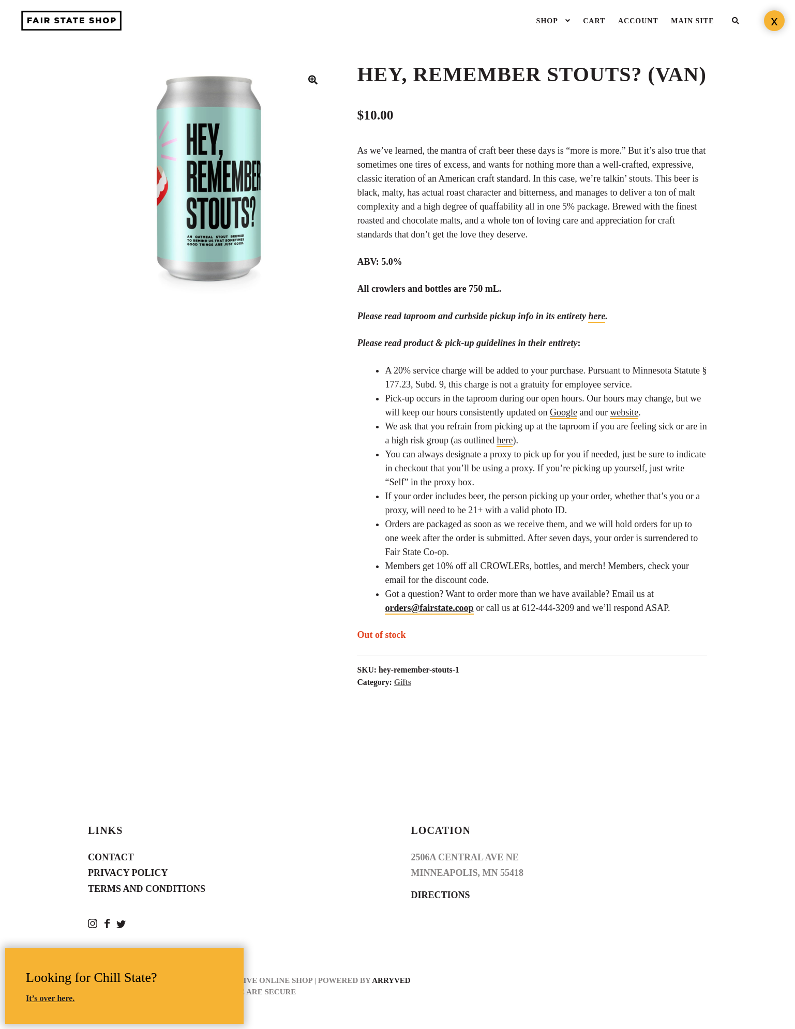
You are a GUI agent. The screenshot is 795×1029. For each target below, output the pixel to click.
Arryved (391, 980)
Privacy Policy (128, 873)
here (596, 316)
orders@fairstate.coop (429, 608)
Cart (594, 21)
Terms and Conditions (146, 889)
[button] (313, 79)
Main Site (692, 21)
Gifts (402, 682)
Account (638, 21)
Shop (547, 21)
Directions (440, 895)
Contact (111, 857)
